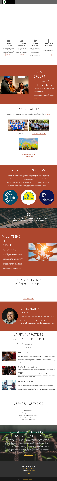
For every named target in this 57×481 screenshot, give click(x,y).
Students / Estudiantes (39, 134)
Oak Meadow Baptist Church (27, 479)
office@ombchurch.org (31, 470)
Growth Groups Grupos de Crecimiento (28, 156)
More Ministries (47, 114)
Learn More (36, 98)
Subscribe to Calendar (28, 298)
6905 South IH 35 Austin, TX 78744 (28, 468)
